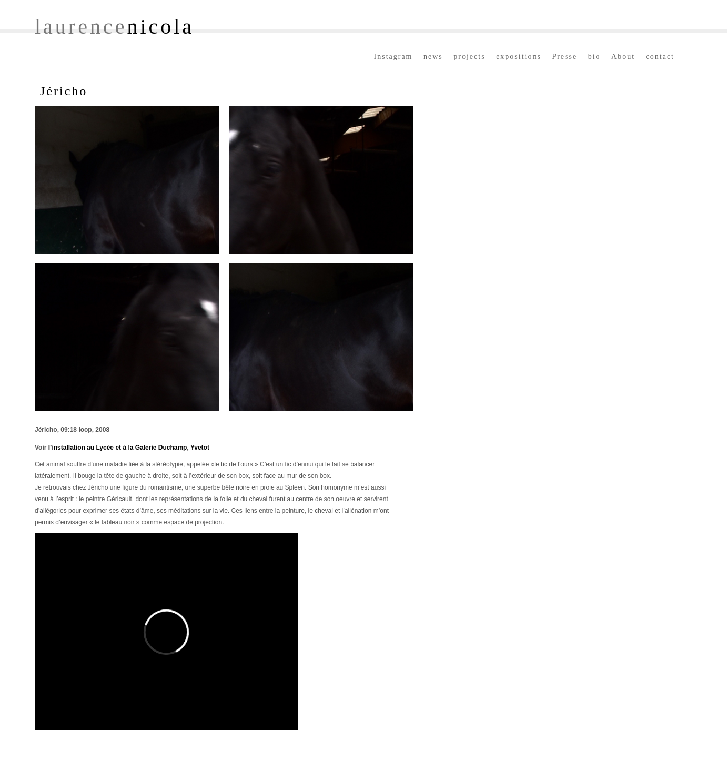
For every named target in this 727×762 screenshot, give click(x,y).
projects (469, 56)
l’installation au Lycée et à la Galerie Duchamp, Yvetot (128, 447)
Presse (564, 56)
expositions (518, 56)
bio (594, 56)
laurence (114, 26)
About (623, 56)
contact (660, 56)
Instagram (393, 56)
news (433, 56)
